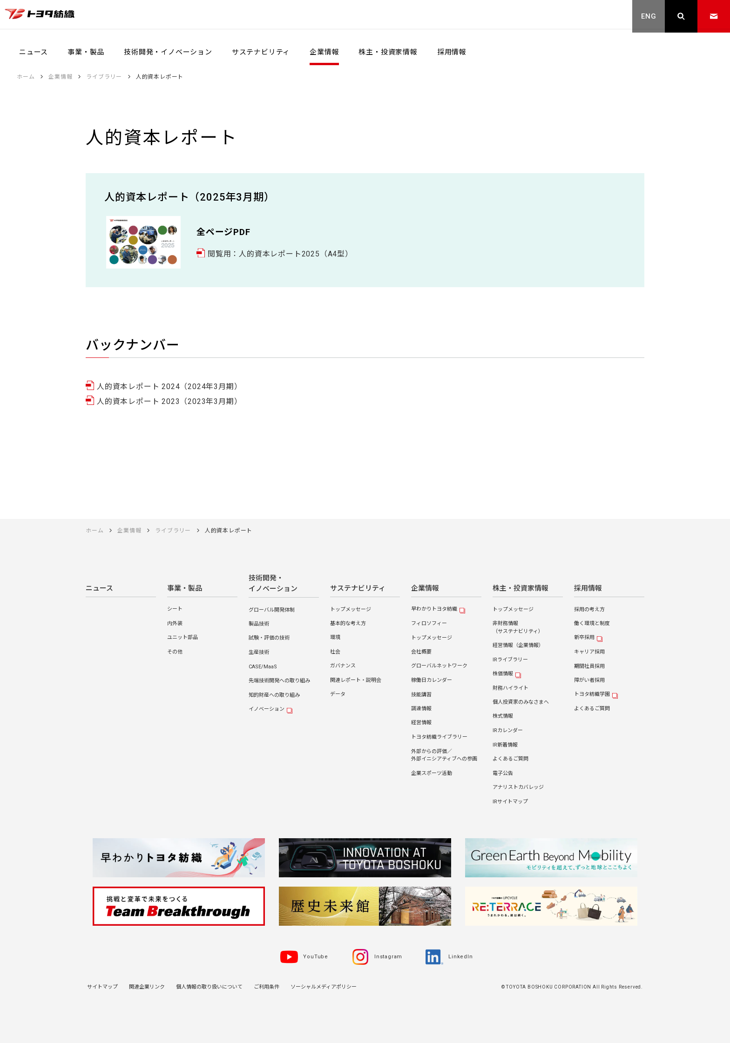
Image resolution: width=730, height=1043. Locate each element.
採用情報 (588, 589)
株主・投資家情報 (520, 589)
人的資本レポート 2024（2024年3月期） (169, 386)
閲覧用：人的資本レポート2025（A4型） (280, 253)
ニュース (99, 589)
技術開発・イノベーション (273, 583)
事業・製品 (184, 589)
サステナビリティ (357, 589)
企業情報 (425, 589)
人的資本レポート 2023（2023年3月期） (169, 401)
